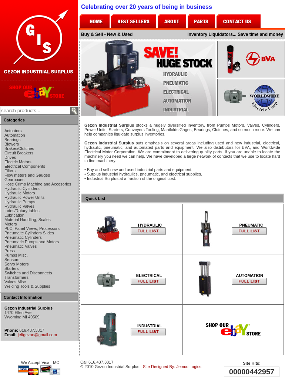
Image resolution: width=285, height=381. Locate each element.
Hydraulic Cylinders (22, 188)
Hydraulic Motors (19, 193)
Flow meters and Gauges (27, 175)
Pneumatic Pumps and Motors (31, 242)
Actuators (12, 130)
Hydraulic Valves (19, 206)
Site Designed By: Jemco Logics (172, 366)
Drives (10, 157)
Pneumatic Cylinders (23, 237)
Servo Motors (16, 264)
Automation (14, 135)
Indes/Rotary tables (22, 210)
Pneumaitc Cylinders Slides (29, 233)
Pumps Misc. (16, 255)
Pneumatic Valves (20, 246)
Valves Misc (15, 282)
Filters (10, 170)
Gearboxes (14, 179)
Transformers (16, 277)
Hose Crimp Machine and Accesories (37, 184)
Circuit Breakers (18, 153)
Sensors (11, 259)
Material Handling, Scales (27, 219)
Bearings (12, 139)
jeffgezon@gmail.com (37, 334)
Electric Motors (17, 162)
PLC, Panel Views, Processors (32, 228)
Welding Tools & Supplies (27, 286)
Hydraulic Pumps (19, 202)
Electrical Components (24, 166)
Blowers (11, 144)
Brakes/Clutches (19, 148)
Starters (11, 268)
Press (9, 250)
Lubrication (14, 215)
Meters (10, 224)
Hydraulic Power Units (24, 197)
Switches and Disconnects (28, 273)
